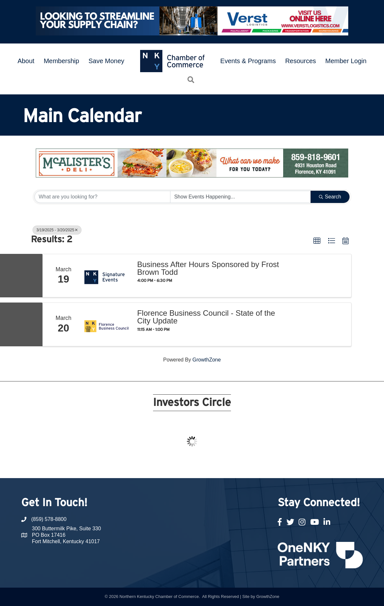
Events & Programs (248, 60)
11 (192, 466)
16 (230, 466)
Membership (61, 60)
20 (261, 466)
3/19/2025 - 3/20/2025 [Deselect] (57, 230)
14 (215, 466)
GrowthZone (206, 359)
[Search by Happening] (240, 197)
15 (223, 466)
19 (254, 466)
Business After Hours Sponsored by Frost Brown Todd (208, 268)
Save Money (106, 60)
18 (246, 466)
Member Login (346, 60)
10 (184, 466)
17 (238, 466)
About (25, 60)
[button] (317, 241)
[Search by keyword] (102, 197)
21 (269, 466)
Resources (300, 60)
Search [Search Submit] (330, 196)
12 (199, 466)
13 (207, 466)
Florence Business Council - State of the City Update (206, 317)
